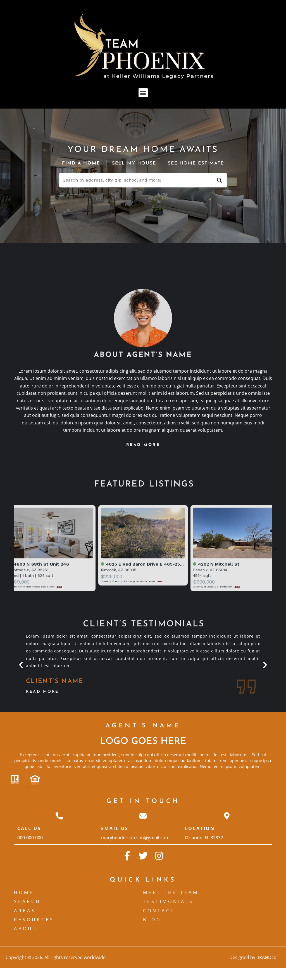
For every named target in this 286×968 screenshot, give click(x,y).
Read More (42, 692)
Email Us (114, 828)
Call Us (29, 828)
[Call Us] (59, 816)
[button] (143, 92)
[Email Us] (143, 816)
